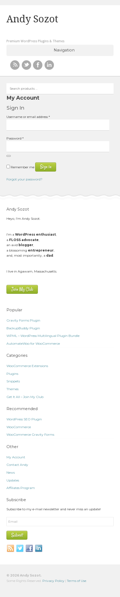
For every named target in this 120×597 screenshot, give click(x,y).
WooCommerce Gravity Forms (30, 434)
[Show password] (8, 156)
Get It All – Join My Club (24, 397)
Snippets (13, 381)
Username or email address (28, 117)
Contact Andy (17, 465)
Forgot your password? (24, 179)
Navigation (64, 50)
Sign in (46, 167)
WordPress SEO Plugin (24, 419)
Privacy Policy (53, 581)
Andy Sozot (32, 19)
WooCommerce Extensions (27, 366)
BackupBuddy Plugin (23, 328)
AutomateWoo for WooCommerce (33, 343)
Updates (12, 480)
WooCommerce (18, 427)
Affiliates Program (20, 488)
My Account (15, 457)
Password (15, 138)
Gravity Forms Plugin (23, 320)
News (10, 472)
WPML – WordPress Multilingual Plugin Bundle (42, 336)
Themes (12, 389)
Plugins (12, 374)
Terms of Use (76, 581)
